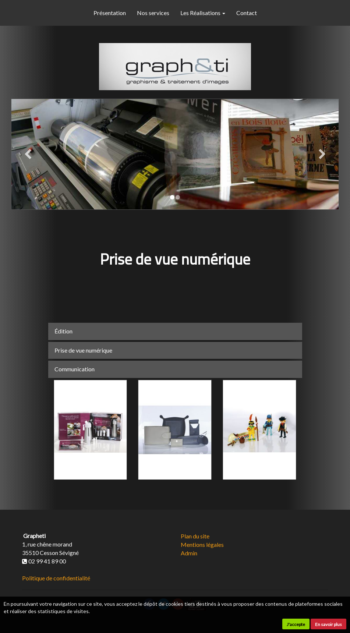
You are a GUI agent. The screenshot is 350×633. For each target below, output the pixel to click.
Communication (74, 368)
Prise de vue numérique (83, 350)
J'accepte (296, 624)
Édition (63, 331)
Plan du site (195, 536)
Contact (246, 12)
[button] (27, 154)
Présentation (109, 12)
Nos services (153, 12)
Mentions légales (202, 544)
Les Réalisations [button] (202, 12)
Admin (189, 552)
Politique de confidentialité (56, 577)
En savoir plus (328, 624)
